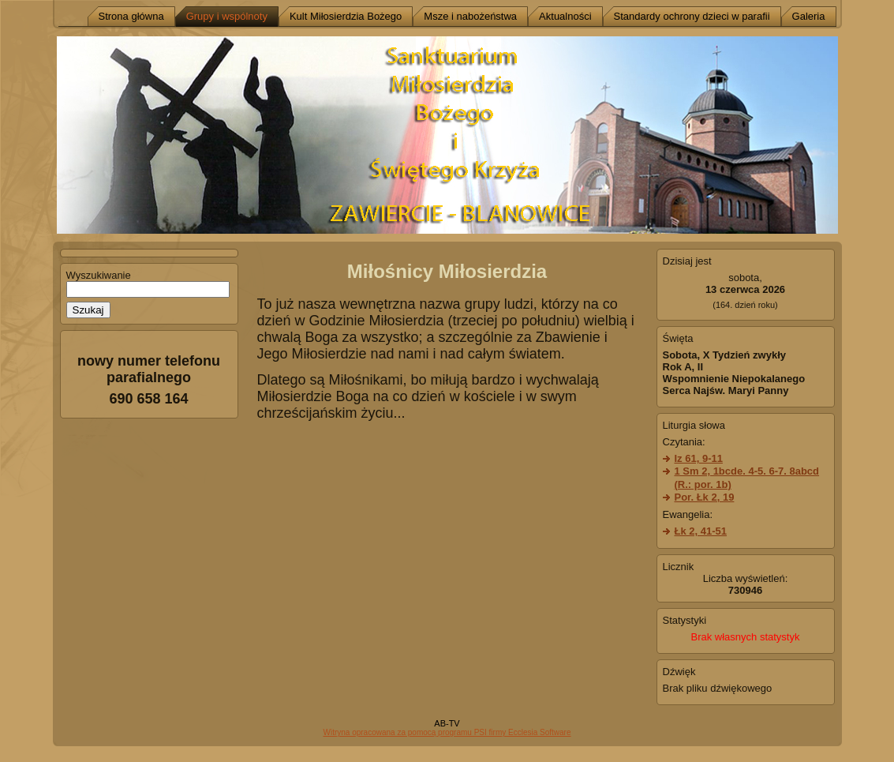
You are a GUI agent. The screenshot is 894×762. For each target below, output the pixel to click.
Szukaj (88, 310)
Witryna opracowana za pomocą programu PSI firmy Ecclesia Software (446, 732)
